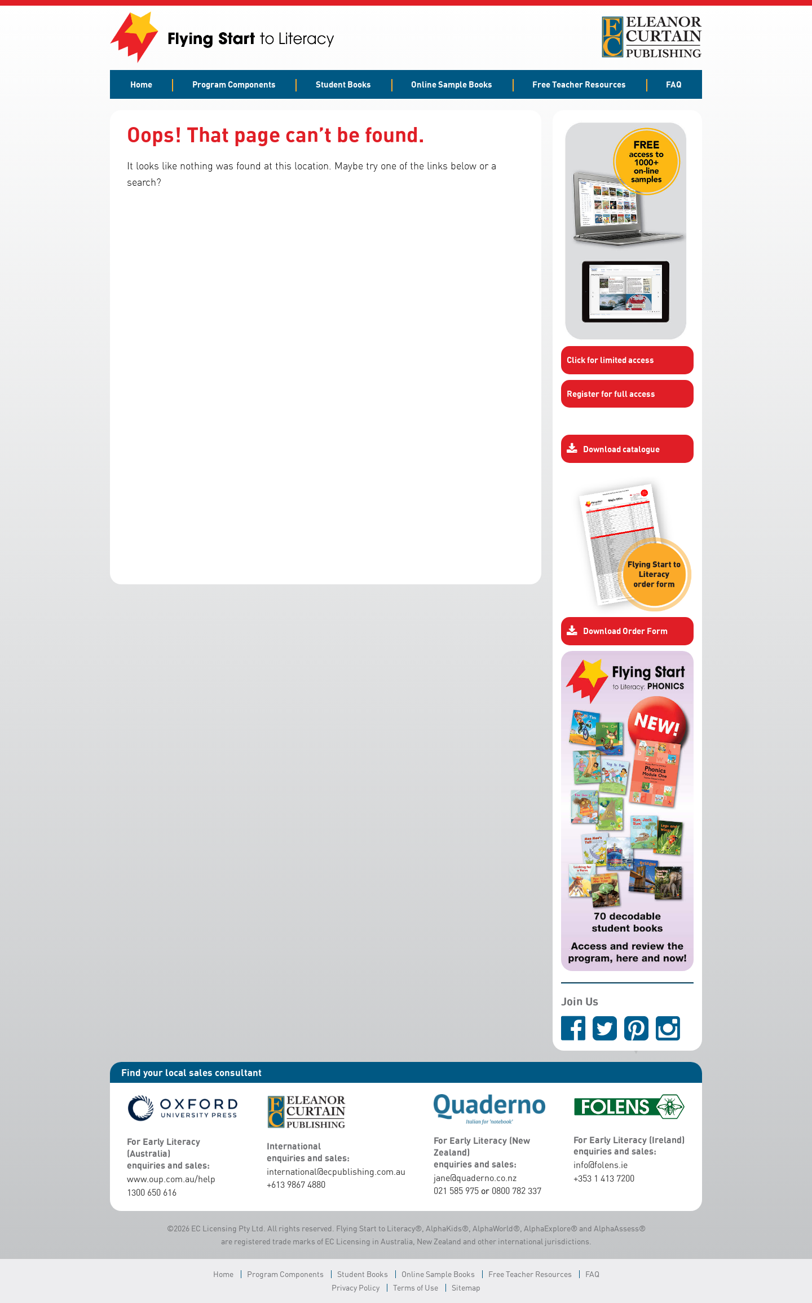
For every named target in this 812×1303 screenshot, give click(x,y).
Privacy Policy (355, 1287)
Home (141, 84)
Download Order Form (617, 631)
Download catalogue (613, 448)
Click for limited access (610, 360)
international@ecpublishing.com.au (336, 1171)
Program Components (234, 84)
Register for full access (611, 393)
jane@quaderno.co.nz (475, 1177)
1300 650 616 (151, 1192)
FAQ (674, 84)
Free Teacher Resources (579, 84)
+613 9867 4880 (296, 1184)
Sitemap (466, 1287)
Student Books (343, 84)
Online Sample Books (451, 84)
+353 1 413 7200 (603, 1178)
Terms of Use (415, 1287)
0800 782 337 (516, 1190)
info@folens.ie (600, 1164)
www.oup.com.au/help (171, 1178)
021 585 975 (456, 1190)
